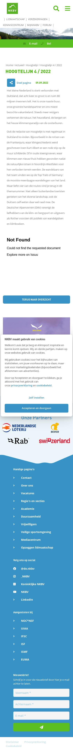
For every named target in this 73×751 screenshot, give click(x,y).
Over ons (27, 485)
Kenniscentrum (13, 25)
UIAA (24, 628)
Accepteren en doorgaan (36, 408)
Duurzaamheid (31, 516)
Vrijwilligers (29, 524)
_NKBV (25, 576)
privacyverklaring (21, 385)
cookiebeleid (44, 385)
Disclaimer (12, 742)
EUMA (25, 659)
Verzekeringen (37, 19)
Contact (26, 478)
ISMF (24, 652)
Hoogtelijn (32, 65)
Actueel (19, 65)
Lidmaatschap (15, 19)
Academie (27, 509)
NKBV (24, 592)
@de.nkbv (27, 568)
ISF (23, 644)
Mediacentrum (31, 540)
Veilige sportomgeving (36, 532)
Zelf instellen (36, 398)
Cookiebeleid (13, 746)
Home (10, 65)
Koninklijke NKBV (32, 584)
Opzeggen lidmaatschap (37, 547)
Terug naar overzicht (36, 299)
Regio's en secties (33, 501)
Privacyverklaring (35, 742)
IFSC (24, 636)
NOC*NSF (27, 621)
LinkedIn (27, 599)
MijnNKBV (33, 25)
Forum (47, 25)
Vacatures (27, 493)
